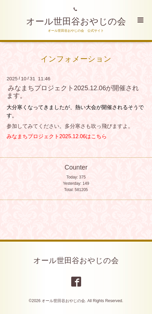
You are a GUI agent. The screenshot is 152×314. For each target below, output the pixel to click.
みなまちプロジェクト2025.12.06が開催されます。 (73, 91)
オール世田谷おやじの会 (76, 21)
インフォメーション (76, 59)
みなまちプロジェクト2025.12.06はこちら (57, 136)
